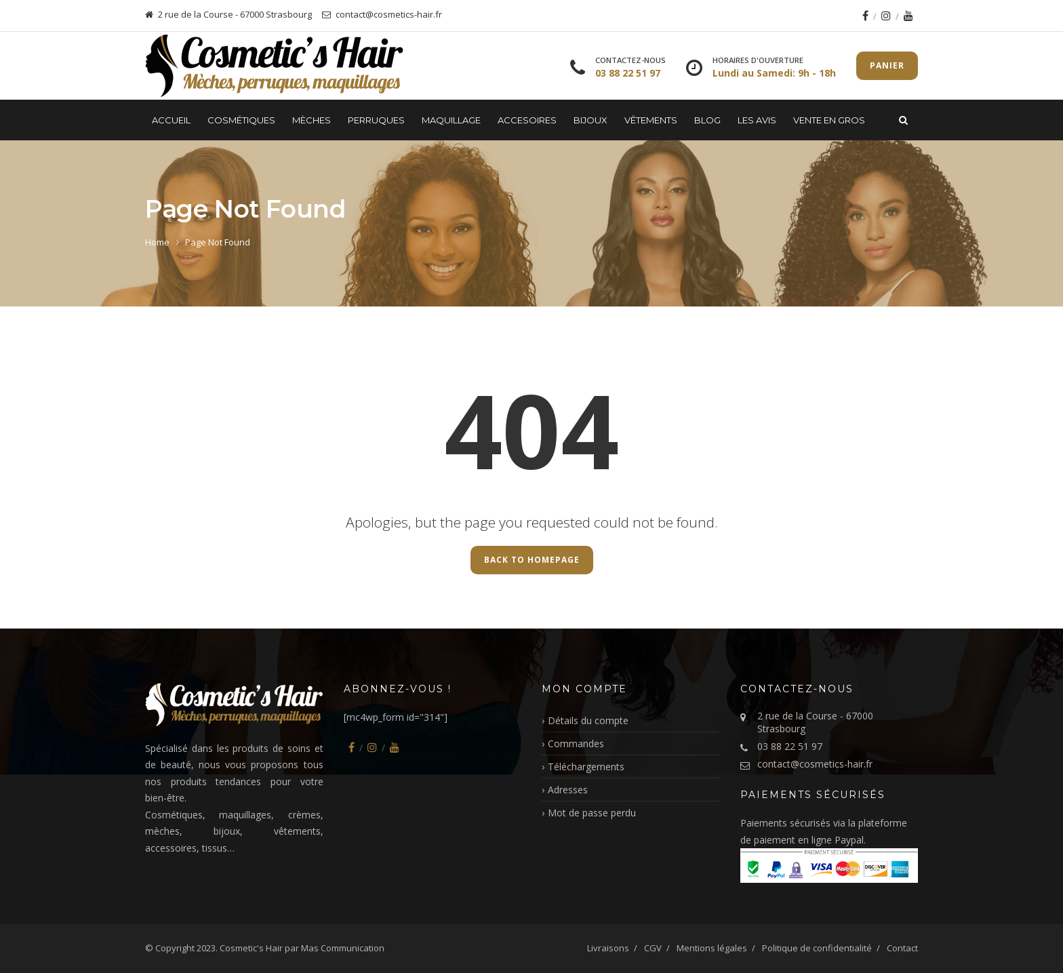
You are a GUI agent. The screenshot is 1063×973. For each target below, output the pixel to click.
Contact (902, 948)
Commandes (576, 743)
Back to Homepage (532, 559)
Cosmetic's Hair (251, 948)
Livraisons (608, 948)
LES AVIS (757, 120)
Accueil (171, 120)
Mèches (311, 120)
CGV (653, 948)
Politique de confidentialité (817, 948)
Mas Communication (342, 948)
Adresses (568, 789)
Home (157, 242)
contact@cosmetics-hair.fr (815, 763)
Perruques (376, 120)
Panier (887, 65)
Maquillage (451, 120)
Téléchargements (586, 766)
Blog (707, 120)
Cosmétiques (241, 120)
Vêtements (650, 120)
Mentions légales (712, 948)
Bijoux (590, 120)
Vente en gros (829, 120)
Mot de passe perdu (592, 812)
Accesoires (527, 120)
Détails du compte (588, 720)
